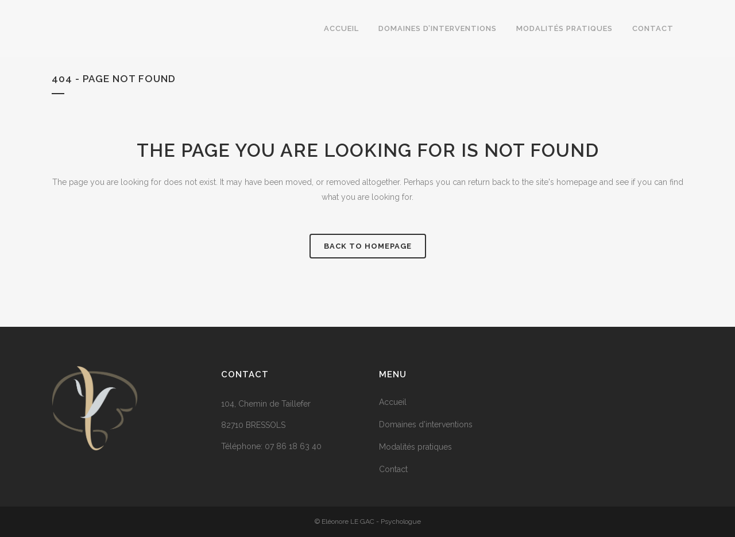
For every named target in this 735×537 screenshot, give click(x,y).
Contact (393, 469)
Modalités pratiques (415, 446)
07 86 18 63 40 (293, 446)
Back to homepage (368, 246)
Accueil (393, 402)
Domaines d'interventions (426, 424)
